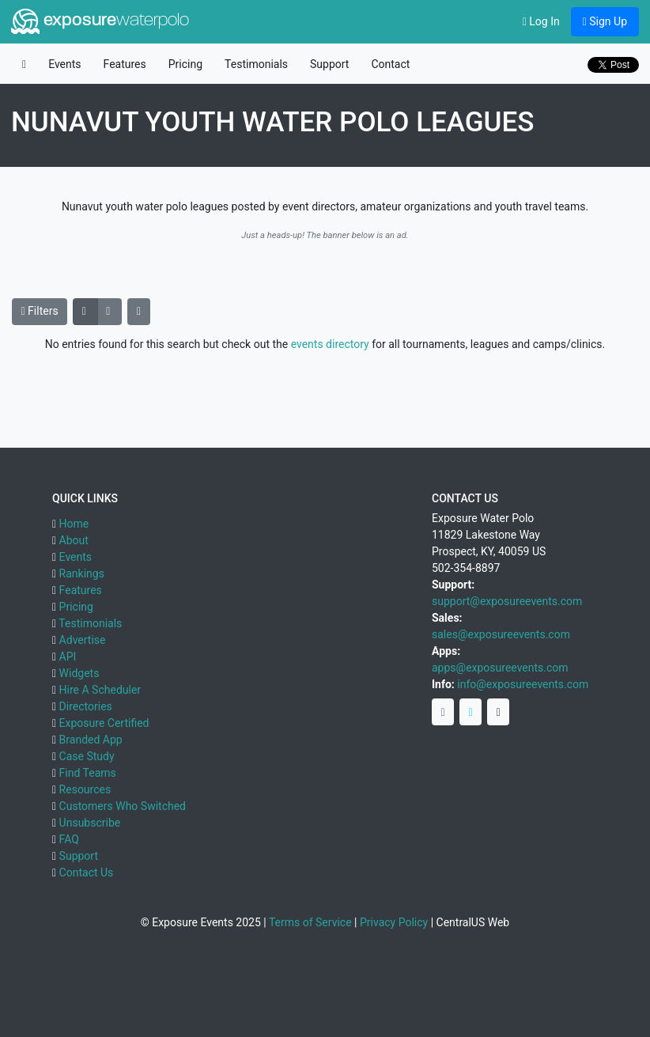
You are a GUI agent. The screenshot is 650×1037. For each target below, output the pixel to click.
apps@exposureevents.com (500, 667)
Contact (390, 64)
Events (64, 64)
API (68, 656)
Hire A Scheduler (100, 689)
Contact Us (86, 872)
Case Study (87, 756)
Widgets (79, 673)
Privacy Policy (394, 922)
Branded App (91, 739)
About (74, 540)
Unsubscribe (90, 822)
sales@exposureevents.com (501, 634)
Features (125, 64)
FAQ (69, 839)
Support (329, 64)
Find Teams (87, 772)
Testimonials (256, 64)
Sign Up (605, 21)
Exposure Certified (104, 723)
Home (74, 523)
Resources (85, 789)
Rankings (81, 573)
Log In (541, 21)
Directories (85, 706)
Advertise (82, 640)
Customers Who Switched (122, 806)
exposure (100, 21)
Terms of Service (310, 922)
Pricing (185, 64)
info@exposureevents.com (522, 684)
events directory (330, 344)
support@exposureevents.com (507, 601)
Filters (40, 311)
